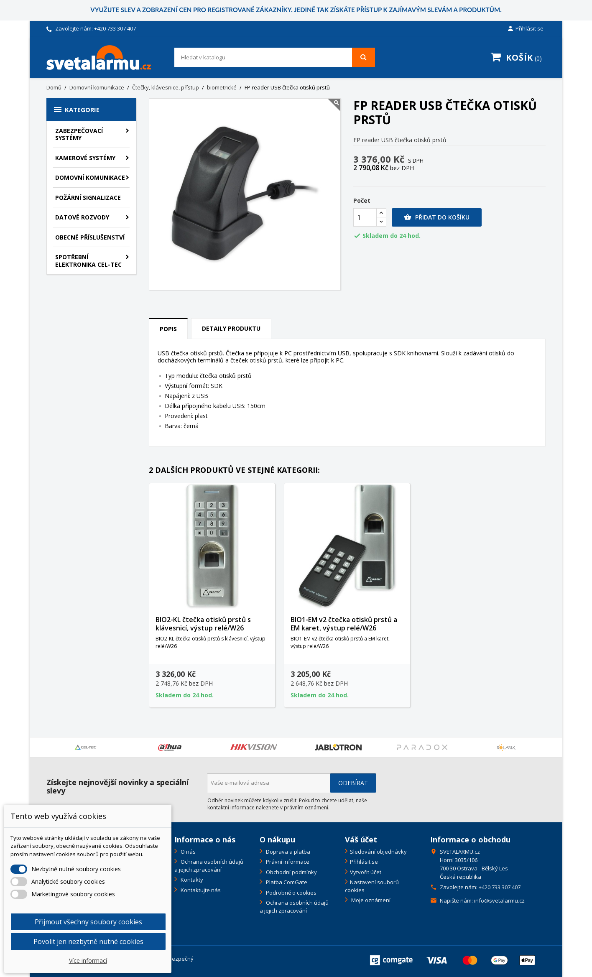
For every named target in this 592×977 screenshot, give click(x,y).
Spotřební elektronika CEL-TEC (88, 260)
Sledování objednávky (378, 851)
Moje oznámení (370, 900)
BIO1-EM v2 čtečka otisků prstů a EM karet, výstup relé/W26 (344, 624)
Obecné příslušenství (90, 237)
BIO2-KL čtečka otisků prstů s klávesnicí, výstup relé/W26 (203, 624)
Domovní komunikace (90, 177)
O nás (187, 851)
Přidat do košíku (437, 217)
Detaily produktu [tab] (231, 328)
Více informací (88, 960)
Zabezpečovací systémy (79, 134)
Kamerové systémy (85, 158)
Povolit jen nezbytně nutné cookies (88, 941)
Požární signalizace (88, 198)
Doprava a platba (287, 851)
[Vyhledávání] (274, 57)
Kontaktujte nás (200, 890)
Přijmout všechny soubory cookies (88, 921)
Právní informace (287, 861)
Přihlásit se (364, 861)
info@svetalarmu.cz (499, 900)
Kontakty (191, 879)
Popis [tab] (168, 329)
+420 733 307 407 (115, 28)
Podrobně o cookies (290, 892)
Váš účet (361, 839)
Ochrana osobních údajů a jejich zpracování (208, 865)
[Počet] (365, 217)
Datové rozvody (82, 217)
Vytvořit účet (365, 872)
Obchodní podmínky (291, 872)
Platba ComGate (286, 882)
